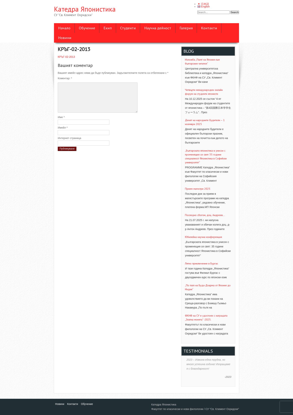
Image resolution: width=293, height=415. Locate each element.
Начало (64, 28)
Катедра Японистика (85, 9)
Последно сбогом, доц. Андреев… (205, 215)
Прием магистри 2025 (197, 188)
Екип (108, 28)
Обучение (87, 28)
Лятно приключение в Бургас (201, 263)
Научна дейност (157, 28)
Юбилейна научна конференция (203, 237)
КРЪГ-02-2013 (66, 56)
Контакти (209, 28)
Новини (64, 37)
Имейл (63, 127)
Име (61, 117)
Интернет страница (69, 138)
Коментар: (65, 78)
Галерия (186, 28)
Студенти (128, 28)
